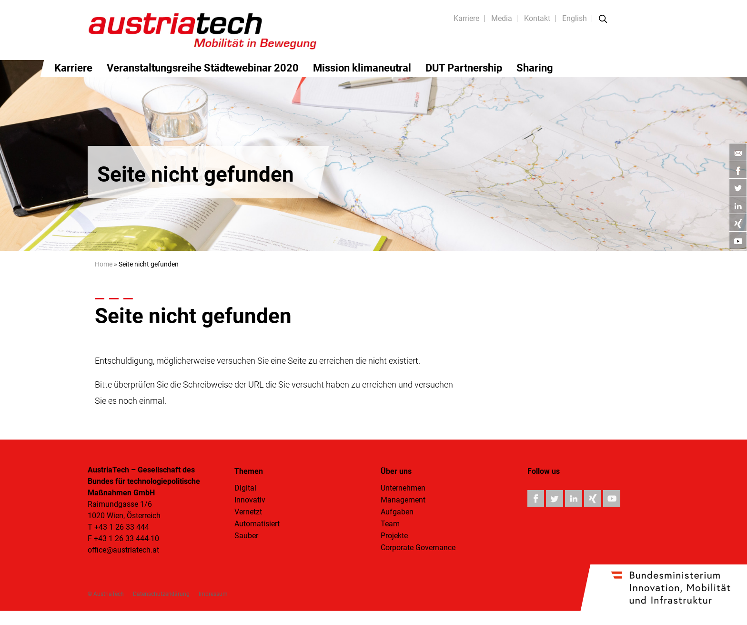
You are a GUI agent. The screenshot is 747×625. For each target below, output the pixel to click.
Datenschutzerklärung (161, 594)
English (574, 18)
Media (501, 18)
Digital (245, 487)
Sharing (534, 68)
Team (390, 523)
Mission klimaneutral (362, 68)
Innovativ (249, 499)
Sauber (246, 535)
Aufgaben (397, 511)
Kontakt (537, 18)
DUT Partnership (463, 68)
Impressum (213, 594)
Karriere (466, 18)
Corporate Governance (418, 547)
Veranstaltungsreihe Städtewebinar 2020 (203, 68)
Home (103, 264)
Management (403, 499)
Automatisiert (257, 523)
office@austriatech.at (123, 549)
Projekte (394, 535)
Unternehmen (403, 487)
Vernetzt (248, 511)
